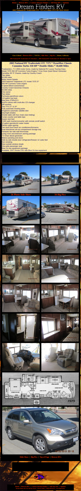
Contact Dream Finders (39, 3)
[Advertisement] (21, 158)
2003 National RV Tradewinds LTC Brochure (23, 58)
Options (66, 3)
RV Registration (61, 488)
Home (14, 3)
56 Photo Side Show (21, 194)
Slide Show (44, 55)
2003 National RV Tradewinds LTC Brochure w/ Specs (55, 58)
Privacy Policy (41, 488)
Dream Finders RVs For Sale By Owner (26, 488)
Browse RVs (23, 3)
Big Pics (52, 55)
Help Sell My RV (50, 488)
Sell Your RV (56, 3)
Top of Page (44, 457)
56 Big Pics (60, 194)
